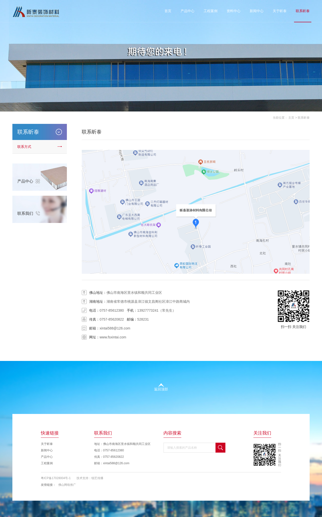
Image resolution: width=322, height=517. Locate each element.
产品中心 (187, 11)
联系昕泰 (303, 11)
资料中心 (234, 11)
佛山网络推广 (67, 485)
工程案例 (210, 11)
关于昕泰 (280, 11)
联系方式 (24, 147)
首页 (167, 11)
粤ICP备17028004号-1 (56, 478)
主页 (291, 117)
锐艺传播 (97, 478)
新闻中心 (257, 11)
